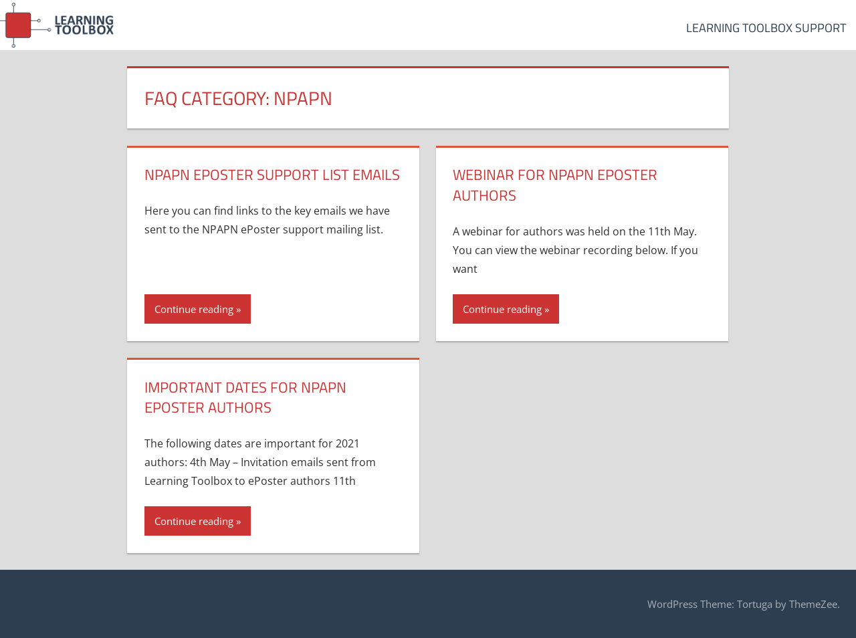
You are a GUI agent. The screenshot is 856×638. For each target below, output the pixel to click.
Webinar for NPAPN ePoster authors (555, 185)
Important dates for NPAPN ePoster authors (245, 397)
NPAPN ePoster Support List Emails (272, 174)
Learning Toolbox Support (766, 28)
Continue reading (193, 309)
